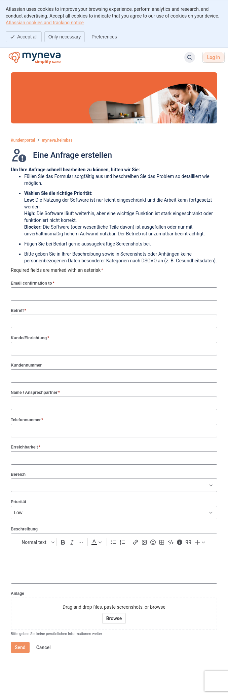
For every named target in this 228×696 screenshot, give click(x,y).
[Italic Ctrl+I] (72, 542)
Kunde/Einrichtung (30, 337)
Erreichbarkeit (25, 447)
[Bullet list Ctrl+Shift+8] (113, 542)
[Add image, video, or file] (144, 542)
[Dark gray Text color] (96, 542)
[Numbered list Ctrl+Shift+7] (122, 542)
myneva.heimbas (57, 140)
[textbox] (114, 563)
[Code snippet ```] (171, 542)
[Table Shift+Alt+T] (161, 542)
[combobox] (14, 485)
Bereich (18, 474)
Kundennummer (26, 365)
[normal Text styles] (36, 542)
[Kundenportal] (34, 57)
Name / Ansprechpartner (35, 392)
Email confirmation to (32, 283)
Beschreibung (24, 529)
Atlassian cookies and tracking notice (45, 22)
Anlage (17, 593)
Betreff (18, 310)
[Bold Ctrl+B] (63, 542)
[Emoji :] (153, 542)
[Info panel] (179, 542)
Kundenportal (23, 140)
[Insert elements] (200, 542)
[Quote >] (188, 542)
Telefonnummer (27, 419)
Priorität (18, 501)
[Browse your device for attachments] (114, 618)
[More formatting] (81, 542)
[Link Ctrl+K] (135, 542)
